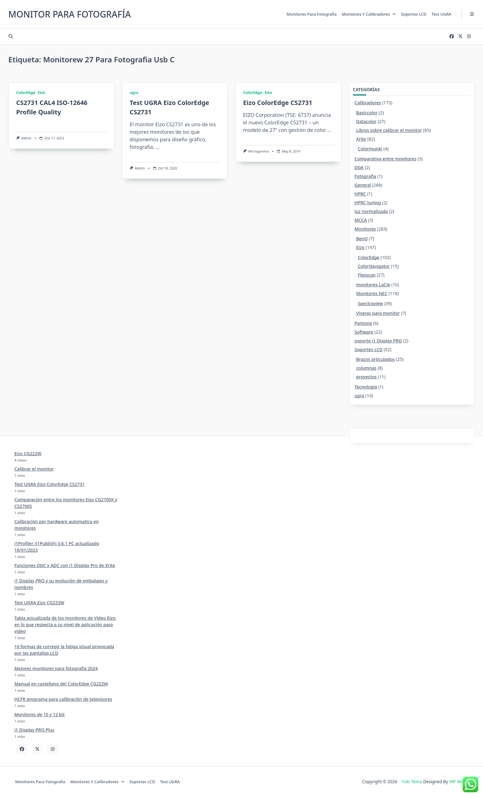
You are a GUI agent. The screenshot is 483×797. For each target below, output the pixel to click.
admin (26, 138)
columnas (366, 368)
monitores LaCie (373, 285)
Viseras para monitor (378, 313)
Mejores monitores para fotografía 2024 (56, 668)
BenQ (362, 239)
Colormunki (370, 149)
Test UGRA (441, 14)
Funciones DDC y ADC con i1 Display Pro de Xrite (64, 565)
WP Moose (459, 781)
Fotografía (365, 176)
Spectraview (370, 303)
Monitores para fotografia (311, 14)
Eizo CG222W (27, 453)
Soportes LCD (414, 14)
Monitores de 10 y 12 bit (39, 714)
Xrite (361, 139)
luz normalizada (371, 211)
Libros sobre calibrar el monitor (389, 130)
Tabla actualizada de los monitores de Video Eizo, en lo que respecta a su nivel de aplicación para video (65, 624)
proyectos (366, 377)
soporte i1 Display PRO (378, 341)
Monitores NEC (371, 293)
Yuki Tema (412, 781)
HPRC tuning (367, 203)
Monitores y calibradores (369, 14)
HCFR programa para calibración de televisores (63, 699)
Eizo (41, 92)
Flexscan (367, 275)
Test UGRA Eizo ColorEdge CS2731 (49, 484)
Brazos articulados (375, 359)
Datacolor (366, 121)
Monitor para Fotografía (69, 14)
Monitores (365, 229)
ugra (134, 92)
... (157, 146)
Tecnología (365, 387)
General (362, 185)
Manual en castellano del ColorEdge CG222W (61, 684)
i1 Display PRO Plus (34, 730)
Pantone (363, 323)
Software (363, 332)
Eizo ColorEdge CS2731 (277, 102)
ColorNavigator (374, 266)
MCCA (360, 220)
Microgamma (258, 151)
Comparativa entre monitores (385, 159)
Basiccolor (366, 113)
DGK (359, 167)
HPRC (360, 194)
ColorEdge (25, 92)
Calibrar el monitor (34, 469)
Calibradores (367, 103)
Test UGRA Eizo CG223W (39, 603)
